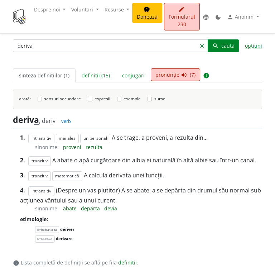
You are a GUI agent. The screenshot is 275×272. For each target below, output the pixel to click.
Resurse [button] (115, 9)
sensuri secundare (62, 99)
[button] (206, 16)
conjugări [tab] (133, 75)
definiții (127, 262)
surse (159, 99)
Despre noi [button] (48, 9)
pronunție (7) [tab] (175, 74)
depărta (91, 208)
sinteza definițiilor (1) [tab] (44, 75)
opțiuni (253, 45)
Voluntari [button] (83, 9)
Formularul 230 (182, 17)
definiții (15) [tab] (96, 75)
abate (70, 208)
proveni (73, 147)
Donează (147, 13)
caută (223, 45)
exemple (132, 99)
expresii (102, 99)
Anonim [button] (241, 16)
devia (110, 208)
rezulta (94, 147)
